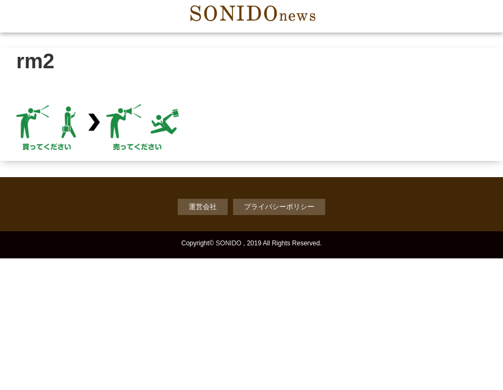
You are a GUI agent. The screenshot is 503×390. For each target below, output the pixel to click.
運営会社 (203, 207)
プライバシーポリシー (279, 207)
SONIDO (228, 243)
